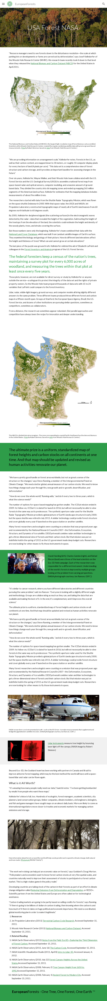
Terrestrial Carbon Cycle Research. (58, 921)
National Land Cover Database (23, 234)
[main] (53, 27)
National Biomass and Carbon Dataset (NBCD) (52, 63)
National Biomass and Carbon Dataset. (63, 928)
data (48, 148)
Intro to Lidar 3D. (66, 952)
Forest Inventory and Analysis (38, 249)
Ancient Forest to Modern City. (67, 975)
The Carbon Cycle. (58, 948)
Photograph (25, 860)
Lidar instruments (56, 743)
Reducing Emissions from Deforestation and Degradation (57, 890)
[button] (3, 4)
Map (23, 148)
